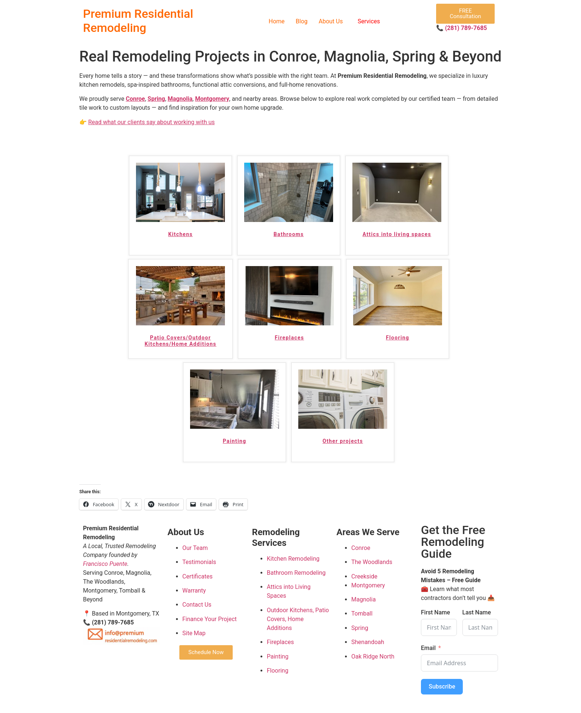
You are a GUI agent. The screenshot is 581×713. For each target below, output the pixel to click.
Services (369, 21)
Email (428, 647)
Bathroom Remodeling (296, 572)
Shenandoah (367, 642)
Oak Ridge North (372, 656)
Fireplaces (289, 338)
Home (277, 21)
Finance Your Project (209, 619)
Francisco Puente (105, 563)
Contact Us (197, 604)
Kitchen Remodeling (293, 558)
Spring (156, 98)
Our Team (195, 547)
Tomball (361, 613)
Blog (302, 21)
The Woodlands (371, 562)
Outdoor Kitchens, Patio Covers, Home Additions (298, 619)
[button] (332, 21)
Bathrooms (288, 234)
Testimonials (199, 562)
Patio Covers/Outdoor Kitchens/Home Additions (180, 341)
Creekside (364, 576)
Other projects (342, 441)
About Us (331, 21)
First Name (435, 612)
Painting (234, 441)
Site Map (194, 633)
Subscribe (442, 686)
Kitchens (180, 234)
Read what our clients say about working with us (151, 122)
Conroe (135, 98)
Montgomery (212, 98)
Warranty (194, 590)
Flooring (397, 338)
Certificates (197, 576)
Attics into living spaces (396, 234)
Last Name (476, 612)
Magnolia (180, 98)
